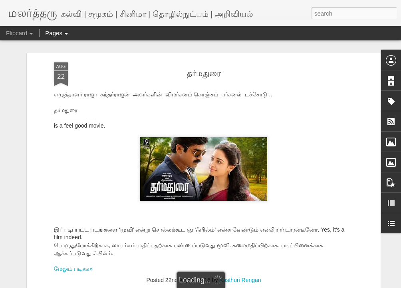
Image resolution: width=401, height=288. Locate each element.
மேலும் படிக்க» (73, 269)
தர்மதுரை (204, 73)
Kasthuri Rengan (240, 280)
